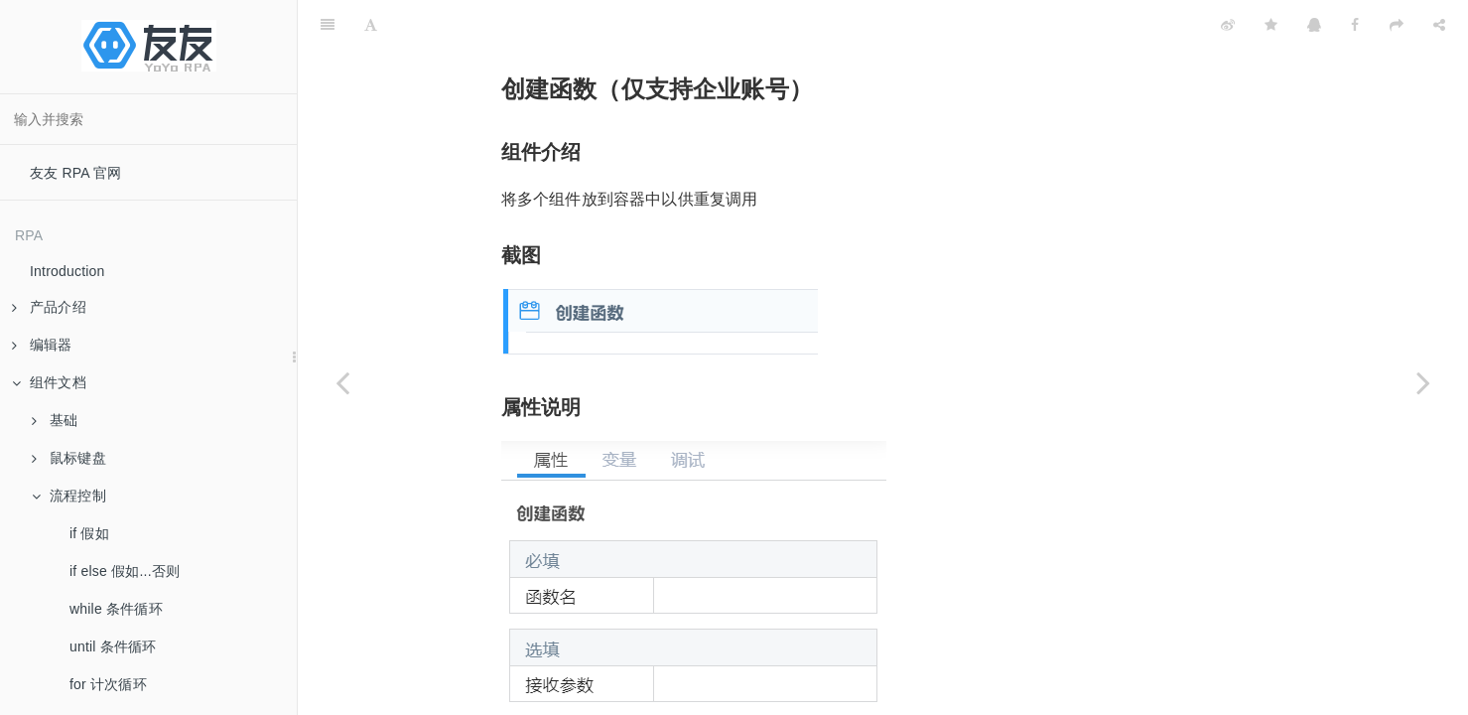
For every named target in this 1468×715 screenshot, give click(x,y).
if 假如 (89, 533)
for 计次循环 (108, 684)
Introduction (67, 271)
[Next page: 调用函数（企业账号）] (1423, 382)
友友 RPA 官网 (76, 173)
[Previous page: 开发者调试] (342, 382)
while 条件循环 (116, 609)
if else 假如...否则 (124, 571)
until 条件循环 (113, 646)
